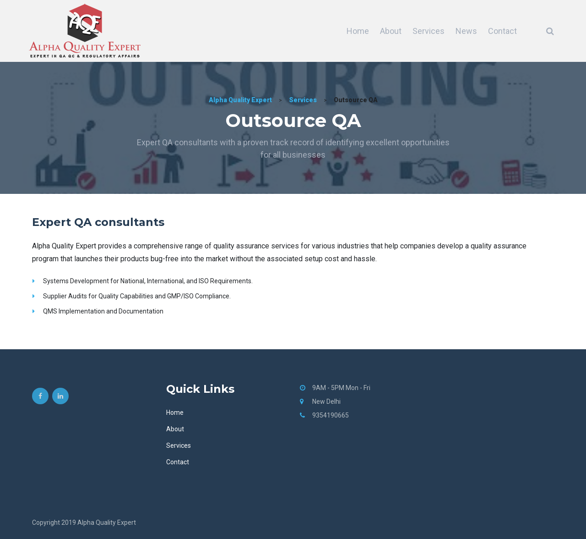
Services (428, 31)
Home (358, 31)
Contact (502, 31)
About (391, 31)
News (466, 31)
